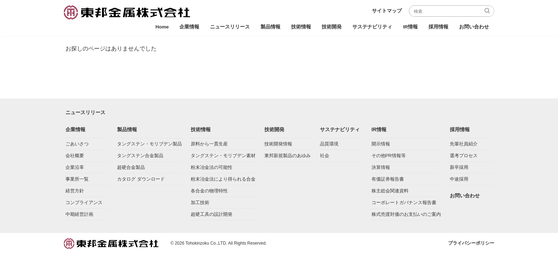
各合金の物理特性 (209, 192)
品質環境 (329, 145)
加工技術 (200, 204)
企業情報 (189, 27)
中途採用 (459, 180)
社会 (324, 157)
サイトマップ (387, 11)
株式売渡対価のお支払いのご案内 (406, 215)
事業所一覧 (77, 180)
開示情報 (381, 145)
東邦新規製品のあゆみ (287, 157)
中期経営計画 (79, 215)
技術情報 (301, 27)
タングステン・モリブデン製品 (149, 145)
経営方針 (74, 192)
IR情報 (410, 27)
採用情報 (438, 27)
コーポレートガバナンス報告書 (404, 204)
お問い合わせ (474, 27)
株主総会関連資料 (390, 192)
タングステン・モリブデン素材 (223, 157)
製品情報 (270, 27)
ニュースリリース (230, 27)
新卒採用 (459, 168)
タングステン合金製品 (140, 157)
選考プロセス (464, 157)
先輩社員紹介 (464, 145)
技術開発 (332, 27)
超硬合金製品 (131, 168)
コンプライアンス (83, 204)
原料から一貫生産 (209, 145)
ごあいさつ (77, 145)
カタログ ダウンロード (141, 180)
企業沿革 (74, 168)
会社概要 (74, 157)
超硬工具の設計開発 (211, 215)
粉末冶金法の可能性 (211, 168)
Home (162, 27)
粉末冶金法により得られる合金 (223, 180)
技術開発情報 (278, 145)
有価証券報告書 (388, 180)
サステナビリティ (372, 27)
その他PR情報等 (389, 157)
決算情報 (381, 168)
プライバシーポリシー (471, 244)
